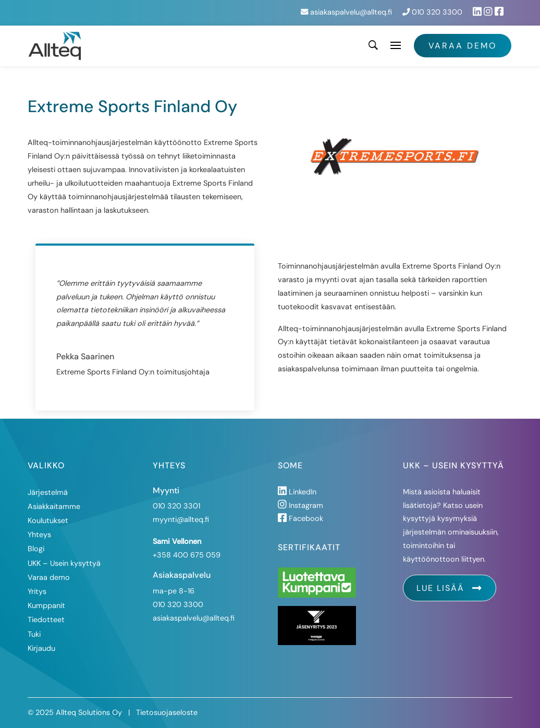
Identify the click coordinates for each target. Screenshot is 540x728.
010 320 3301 (176, 506)
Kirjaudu (41, 648)
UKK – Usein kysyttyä (64, 563)
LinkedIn (297, 491)
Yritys (37, 591)
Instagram (300, 505)
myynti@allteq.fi (181, 519)
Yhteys (39, 534)
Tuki (34, 634)
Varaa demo (462, 45)
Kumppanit (46, 605)
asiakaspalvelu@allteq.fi (346, 12)
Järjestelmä (48, 492)
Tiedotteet (46, 619)
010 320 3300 (432, 12)
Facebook (300, 518)
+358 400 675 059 (186, 555)
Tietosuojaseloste (167, 712)
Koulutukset (48, 520)
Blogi (36, 548)
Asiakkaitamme (54, 506)
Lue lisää (449, 588)
